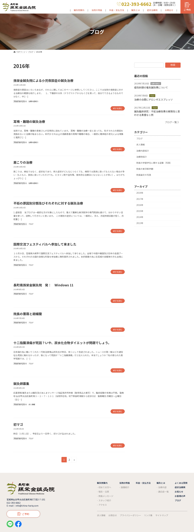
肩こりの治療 (22, 162)
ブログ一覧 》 (172, 122)
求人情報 (31, 404)
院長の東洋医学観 (144, 168)
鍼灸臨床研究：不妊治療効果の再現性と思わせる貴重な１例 (157, 113)
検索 (173, 65)
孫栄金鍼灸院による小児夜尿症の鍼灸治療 (43, 80)
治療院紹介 (141, 156)
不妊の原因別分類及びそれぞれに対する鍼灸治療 (48, 203)
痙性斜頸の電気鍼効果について (151, 87)
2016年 (139, 204)
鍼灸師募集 (21, 383)
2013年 (139, 223)
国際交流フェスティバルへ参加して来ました (44, 244)
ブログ (30, 224)
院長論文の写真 (143, 174)
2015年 (139, 210)
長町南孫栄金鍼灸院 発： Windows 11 (43, 285)
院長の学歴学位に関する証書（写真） (154, 162)
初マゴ (18, 424)
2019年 (139, 192)
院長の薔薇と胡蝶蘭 (27, 314)
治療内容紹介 (33, 101)
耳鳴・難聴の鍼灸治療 (29, 121)
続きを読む (117, 108)
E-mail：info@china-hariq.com (22, 505)
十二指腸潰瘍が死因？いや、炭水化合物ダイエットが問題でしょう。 (62, 342)
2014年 (139, 217)
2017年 (139, 198)
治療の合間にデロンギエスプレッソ (153, 99)
